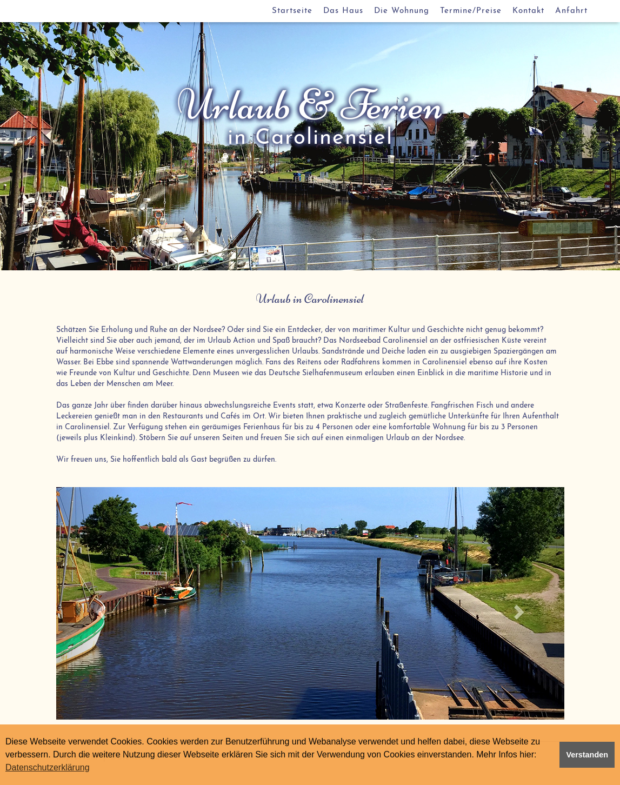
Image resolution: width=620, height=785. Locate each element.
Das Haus (343, 11)
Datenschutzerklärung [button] (47, 767)
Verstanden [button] (587, 754)
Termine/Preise (471, 11)
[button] (94, 603)
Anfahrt (571, 11)
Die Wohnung (401, 11)
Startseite (292, 11)
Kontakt (528, 11)
